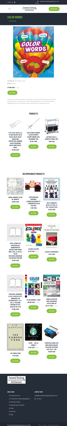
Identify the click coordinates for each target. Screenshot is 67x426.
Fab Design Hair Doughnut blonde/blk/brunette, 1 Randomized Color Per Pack (33, 201)
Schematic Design (15, 402)
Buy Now (12, 92)
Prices (12, 408)
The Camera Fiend (15, 353)
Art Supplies (18, 81)
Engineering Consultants (17, 405)
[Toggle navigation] (9, 8)
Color (23, 81)
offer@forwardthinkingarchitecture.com (49, 1)
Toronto (37, 3)
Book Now (54, 9)
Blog (11, 414)
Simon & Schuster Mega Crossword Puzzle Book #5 (51, 301)
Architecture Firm (15, 395)
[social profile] (15, 2)
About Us (13, 411)
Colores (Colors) (33, 249)
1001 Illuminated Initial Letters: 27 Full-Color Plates (51, 205)
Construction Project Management (20, 399)
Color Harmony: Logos (33, 300)
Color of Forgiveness (51, 252)
